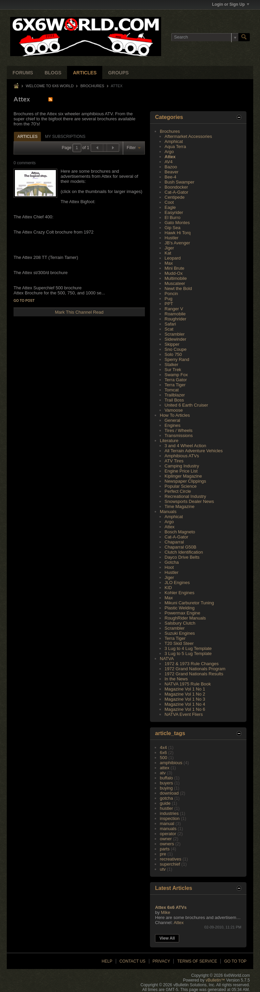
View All (167, 938)
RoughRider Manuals (185, 618)
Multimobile (176, 278)
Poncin (171, 293)
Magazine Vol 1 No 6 (185, 709)
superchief (170, 864)
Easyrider (174, 212)
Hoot (169, 567)
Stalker (171, 364)
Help (107, 961)
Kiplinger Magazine (183, 476)
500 (163, 757)
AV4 (169, 161)
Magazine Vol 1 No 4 (185, 704)
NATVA (167, 658)
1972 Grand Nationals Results (194, 673)
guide (165, 803)
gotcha (166, 798)
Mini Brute (175, 268)
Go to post (24, 301)
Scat (169, 329)
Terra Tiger (175, 384)
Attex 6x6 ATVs (171, 907)
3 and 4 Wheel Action (185, 445)
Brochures (92, 86)
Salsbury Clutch (180, 623)
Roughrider (175, 318)
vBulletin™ (215, 980)
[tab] (27, 136)
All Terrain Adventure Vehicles (194, 450)
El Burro (172, 217)
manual (167, 823)
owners (167, 843)
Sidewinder (175, 339)
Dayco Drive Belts (182, 557)
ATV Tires (174, 460)
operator (168, 833)
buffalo (166, 777)
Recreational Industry (185, 496)
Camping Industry (182, 465)
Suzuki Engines (180, 633)
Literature (169, 440)
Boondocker (176, 187)
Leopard (173, 258)
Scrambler (175, 334)
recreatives (170, 859)
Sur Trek (173, 369)
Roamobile (175, 313)
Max (169, 263)
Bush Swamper (179, 182)
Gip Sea (172, 227)
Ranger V (174, 308)
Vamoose (174, 410)
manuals (168, 828)
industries (169, 813)
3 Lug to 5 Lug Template (188, 653)
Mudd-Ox (173, 273)
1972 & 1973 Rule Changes (192, 663)
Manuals (168, 511)
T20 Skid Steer (179, 643)
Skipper (172, 344)
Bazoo (171, 166)
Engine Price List (181, 471)
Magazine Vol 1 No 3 (185, 699)
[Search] (204, 37)
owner (166, 838)
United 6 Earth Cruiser (186, 405)
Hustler (171, 237)
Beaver (171, 171)
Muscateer (175, 283)
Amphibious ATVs (182, 455)
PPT (169, 303)
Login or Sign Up (230, 4)
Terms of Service (197, 961)
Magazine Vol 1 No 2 (185, 694)
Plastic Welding (180, 607)
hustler (166, 808)
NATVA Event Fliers (184, 714)
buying (166, 788)
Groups (118, 72)
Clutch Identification (184, 552)
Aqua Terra (175, 146)
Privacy (161, 961)
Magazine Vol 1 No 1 (185, 689)
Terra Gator (176, 379)
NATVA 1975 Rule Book (188, 683)
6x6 (163, 752)
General (172, 420)
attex (164, 767)
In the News (176, 678)
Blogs (53, 72)
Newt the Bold (178, 288)
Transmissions (179, 435)
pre (163, 853)
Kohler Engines (179, 592)
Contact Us (133, 961)
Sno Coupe (176, 349)
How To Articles (175, 415)
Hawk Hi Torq (178, 232)
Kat (168, 253)
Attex (170, 156)
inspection (170, 818)
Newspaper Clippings (185, 481)
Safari (170, 323)
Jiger (169, 247)
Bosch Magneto (180, 531)
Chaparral (174, 542)
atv (163, 772)
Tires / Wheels (179, 430)
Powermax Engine (182, 612)
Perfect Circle (178, 491)
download (169, 793)
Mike (165, 912)
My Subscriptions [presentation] (65, 136)
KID (168, 587)
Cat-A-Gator (176, 192)
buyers (166, 782)
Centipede (175, 197)
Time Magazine (179, 506)
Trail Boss (174, 400)
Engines (172, 425)
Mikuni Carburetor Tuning (189, 602)
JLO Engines (177, 582)
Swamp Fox (176, 374)
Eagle (170, 207)
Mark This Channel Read (79, 312)
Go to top (235, 961)
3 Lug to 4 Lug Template (188, 648)
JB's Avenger (177, 242)
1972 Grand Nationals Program (195, 668)
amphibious (171, 762)
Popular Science (181, 486)
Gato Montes (177, 222)
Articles (84, 72)
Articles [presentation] (27, 136)
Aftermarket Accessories (188, 136)
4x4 (163, 747)
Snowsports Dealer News (189, 501)
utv (163, 869)
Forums (23, 72)
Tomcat (172, 389)
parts (165, 848)
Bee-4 (170, 176)
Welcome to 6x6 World (49, 86)
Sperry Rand (177, 359)
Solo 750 (173, 354)
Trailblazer (175, 394)
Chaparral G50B (180, 547)
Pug (168, 298)
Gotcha (172, 562)
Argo (169, 151)
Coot (169, 202)
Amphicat (174, 141)
